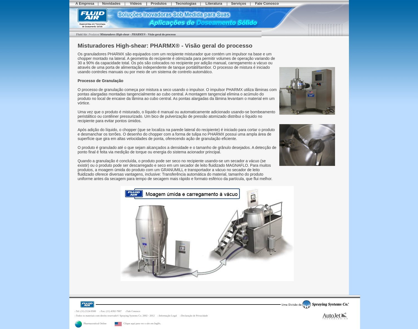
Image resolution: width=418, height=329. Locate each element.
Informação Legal (168, 315)
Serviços (238, 3)
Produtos (159, 3)
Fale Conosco (267, 3)
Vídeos (136, 3)
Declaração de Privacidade (194, 315)
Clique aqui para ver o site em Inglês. (138, 323)
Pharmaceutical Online (91, 323)
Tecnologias (185, 3)
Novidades (111, 3)
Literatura (214, 3)
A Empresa (84, 3)
